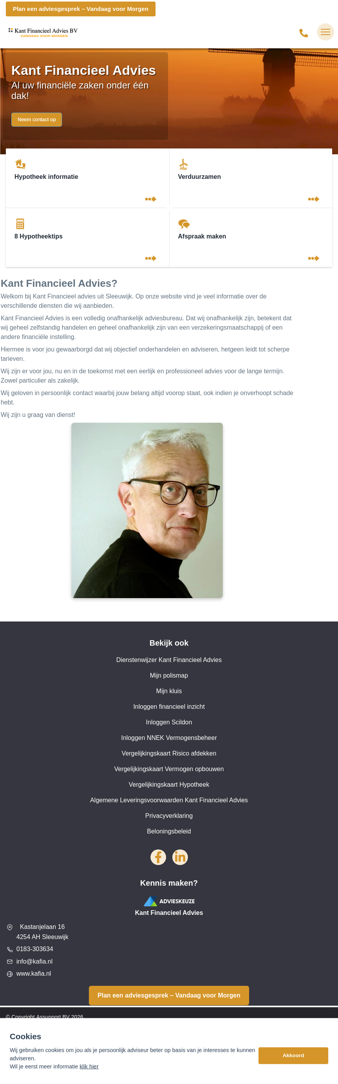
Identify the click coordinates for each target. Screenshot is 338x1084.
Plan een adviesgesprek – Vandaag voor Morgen (81, 8)
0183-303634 (34, 949)
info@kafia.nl (34, 961)
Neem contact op (37, 119)
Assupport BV (53, 1017)
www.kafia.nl (33, 973)
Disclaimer (18, 1048)
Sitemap (16, 1032)
